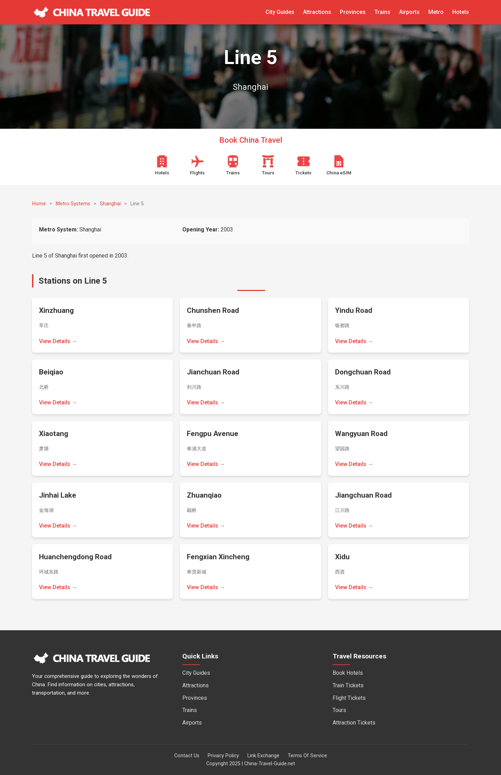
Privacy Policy (223, 756)
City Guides (279, 12)
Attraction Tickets (354, 722)
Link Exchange (263, 756)
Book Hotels (348, 673)
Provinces (353, 12)
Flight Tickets (349, 698)
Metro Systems (73, 204)
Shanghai (110, 204)
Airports (409, 12)
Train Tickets (348, 685)
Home (39, 204)
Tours (339, 710)
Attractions (317, 12)
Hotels (460, 12)
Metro (436, 12)
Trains (382, 12)
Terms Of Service (307, 756)
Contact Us (186, 756)
